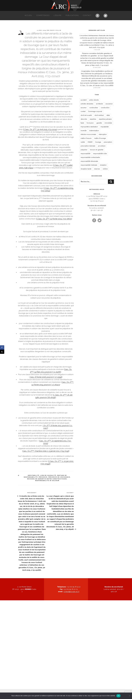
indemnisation (94, 130)
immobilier (108, 123)
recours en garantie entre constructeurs (47, 479)
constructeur (93, 107)
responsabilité (85, 153)
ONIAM (90, 142)
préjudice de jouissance (59, 477)
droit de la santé (86, 115)
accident (84, 100)
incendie (84, 130)
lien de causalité (48, 475)
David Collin (55, 30)
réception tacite (86, 169)
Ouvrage (98, 142)
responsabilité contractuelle (90, 157)
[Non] (129, 696)
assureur (84, 107)
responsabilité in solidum (47, 480)
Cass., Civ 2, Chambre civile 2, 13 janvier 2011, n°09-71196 (46, 451)
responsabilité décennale (89, 161)
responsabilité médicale (89, 165)
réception (103, 165)
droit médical (99, 115)
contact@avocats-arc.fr (71, 591)
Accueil (28, 15)
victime (105, 169)
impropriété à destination (89, 127)
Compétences (43, 15)
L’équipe (57, 15)
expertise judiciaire (105, 119)
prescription (108, 142)
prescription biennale (88, 146)
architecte (99, 104)
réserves (97, 169)
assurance (109, 104)
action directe (94, 100)
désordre (84, 119)
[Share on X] (2, 352)
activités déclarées (87, 104)
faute (82, 123)
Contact (87, 15)
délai (108, 115)
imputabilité (33, 475)
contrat (83, 111)
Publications (72, 15)
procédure (101, 146)
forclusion (90, 123)
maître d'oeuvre (86, 138)
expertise (93, 119)
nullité (83, 142)
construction (105, 107)
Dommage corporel (95, 111)
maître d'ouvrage (100, 138)
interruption (103, 134)
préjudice (43, 477)
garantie (99, 123)
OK (118, 695)
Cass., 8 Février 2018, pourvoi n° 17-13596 (46, 377)
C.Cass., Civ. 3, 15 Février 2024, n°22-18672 (54, 219)
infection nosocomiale (88, 134)
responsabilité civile (100, 153)
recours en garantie (96, 150)
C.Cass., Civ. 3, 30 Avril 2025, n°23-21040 (40, 129)
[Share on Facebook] (2, 347)
